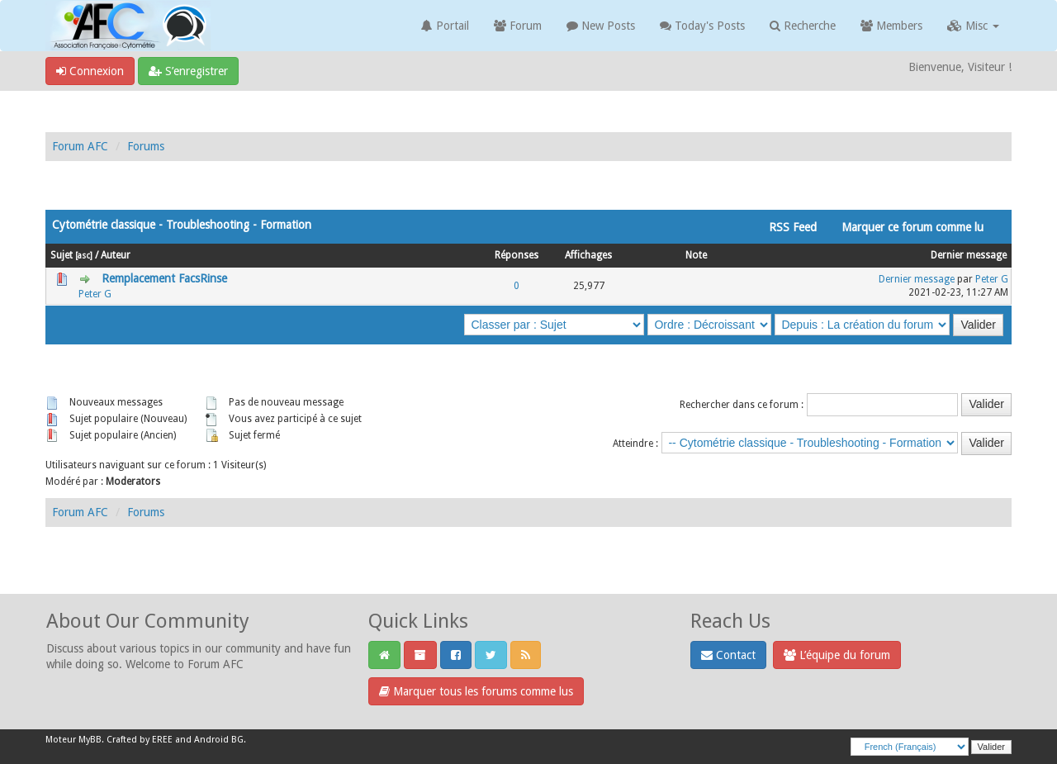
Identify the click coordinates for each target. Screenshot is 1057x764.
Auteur (115, 255)
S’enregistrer (188, 71)
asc (84, 255)
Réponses (516, 255)
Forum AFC (80, 146)
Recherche (803, 25)
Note (696, 255)
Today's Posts (702, 25)
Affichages (588, 255)
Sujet (61, 255)
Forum (518, 25)
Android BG (219, 739)
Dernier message (969, 255)
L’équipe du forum (837, 655)
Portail (445, 25)
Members (891, 25)
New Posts (600, 25)
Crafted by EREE (140, 739)
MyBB (90, 739)
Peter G (94, 294)
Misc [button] (973, 25)
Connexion (90, 71)
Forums (145, 146)
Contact (728, 655)
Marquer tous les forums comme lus (476, 691)
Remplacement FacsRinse (164, 278)
